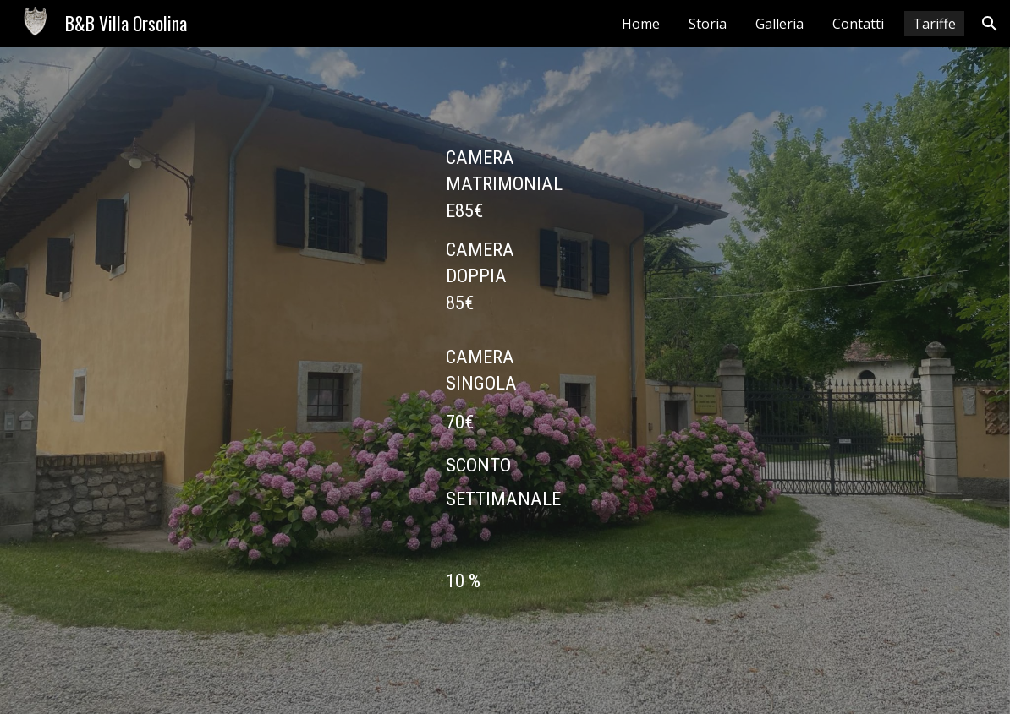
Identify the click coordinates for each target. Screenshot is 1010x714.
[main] (505, 381)
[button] (989, 23)
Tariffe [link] (934, 23)
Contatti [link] (858, 23)
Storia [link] (708, 23)
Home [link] (641, 23)
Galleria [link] (779, 23)
